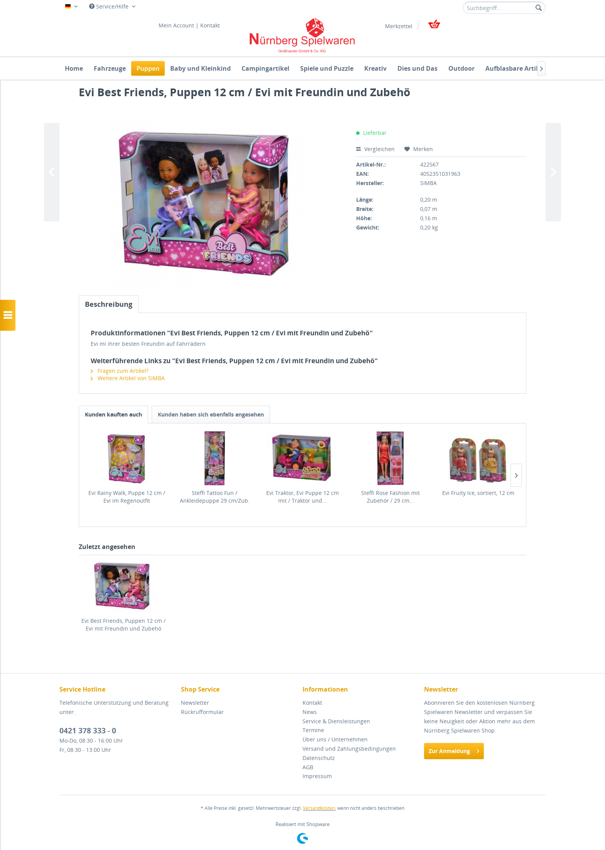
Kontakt (210, 25)
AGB (307, 767)
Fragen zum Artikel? (120, 370)
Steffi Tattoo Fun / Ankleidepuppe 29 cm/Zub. (215, 496)
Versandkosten (319, 808)
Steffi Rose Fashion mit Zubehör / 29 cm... (390, 496)
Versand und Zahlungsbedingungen (349, 748)
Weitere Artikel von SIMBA (128, 378)
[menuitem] (504, 8)
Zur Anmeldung (454, 750)
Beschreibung (108, 304)
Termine (313, 730)
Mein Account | (179, 25)
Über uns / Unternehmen (335, 739)
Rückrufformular (202, 712)
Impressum (317, 776)
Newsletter (195, 702)
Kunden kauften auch (113, 414)
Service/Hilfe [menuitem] (109, 6)
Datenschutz (318, 758)
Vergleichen (375, 149)
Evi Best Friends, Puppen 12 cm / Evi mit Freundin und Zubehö (123, 624)
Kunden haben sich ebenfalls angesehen (211, 414)
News (309, 712)
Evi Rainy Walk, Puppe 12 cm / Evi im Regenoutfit (126, 496)
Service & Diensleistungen (336, 721)
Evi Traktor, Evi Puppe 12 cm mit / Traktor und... (302, 496)
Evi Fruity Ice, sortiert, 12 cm (478, 492)
